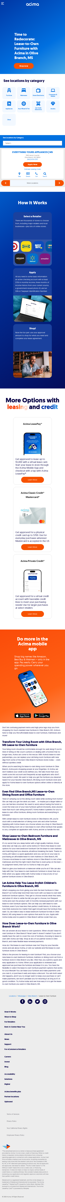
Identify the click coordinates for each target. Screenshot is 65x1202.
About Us (8, 1034)
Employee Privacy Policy (15, 1135)
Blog (6, 1067)
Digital (7, 1084)
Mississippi (22, 996)
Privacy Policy (11, 1121)
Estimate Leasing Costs (32, 169)
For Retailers (9, 1022)
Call (36, 174)
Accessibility (9, 1074)
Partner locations (11, 1096)
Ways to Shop (10, 1017)
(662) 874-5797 (32, 159)
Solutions (8, 1079)
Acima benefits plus (12, 1091)
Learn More (32, 480)
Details (28, 174)
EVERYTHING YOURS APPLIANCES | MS (32, 152)
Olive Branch (32, 996)
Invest (7, 1061)
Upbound (8, 1101)
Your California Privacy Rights (17, 1128)
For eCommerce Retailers (15, 1049)
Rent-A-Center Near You (14, 1027)
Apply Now (32, 164)
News (6, 1039)
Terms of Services (13, 1114)
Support (7, 1044)
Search (45, 174)
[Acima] (32, 5)
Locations (12, 996)
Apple (23, 716)
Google (43, 716)
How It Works (10, 1012)
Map (19, 174)
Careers (7, 1056)
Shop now (23, 66)
